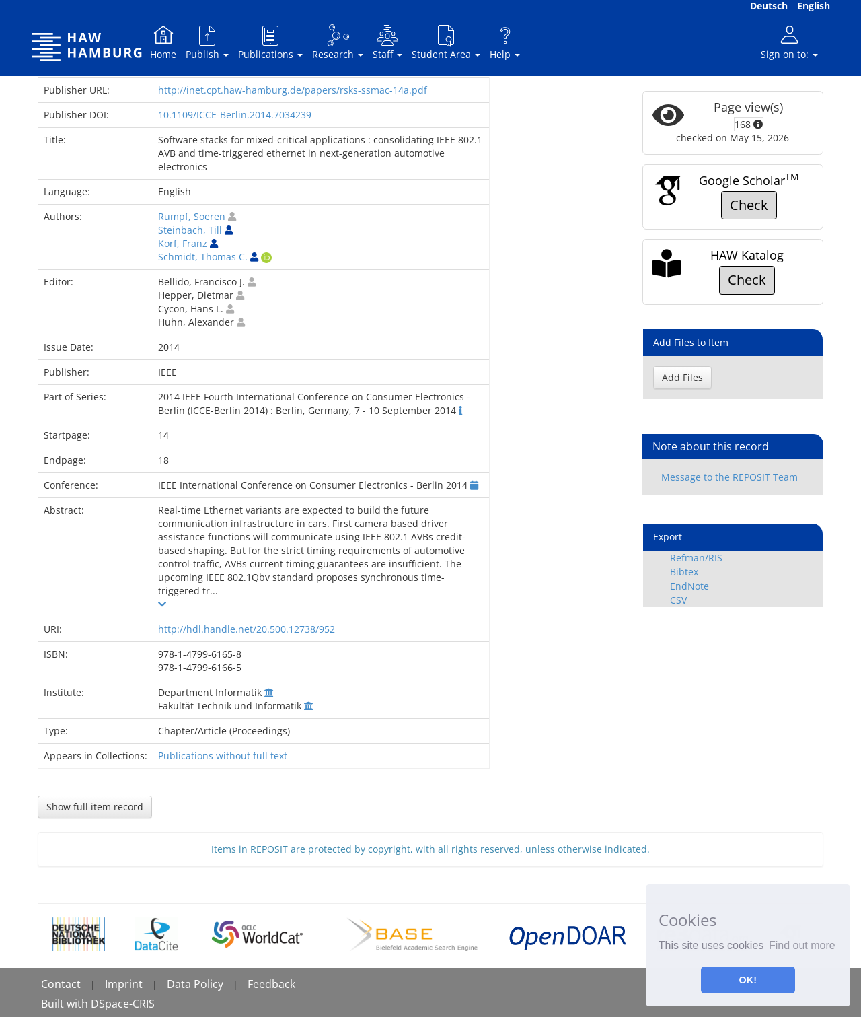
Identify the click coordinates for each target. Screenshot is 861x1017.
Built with (66, 1003)
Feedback (271, 984)
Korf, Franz (182, 243)
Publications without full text (222, 755)
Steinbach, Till (190, 229)
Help (505, 42)
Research (337, 42)
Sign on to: (789, 42)
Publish (207, 42)
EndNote (689, 586)
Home (163, 42)
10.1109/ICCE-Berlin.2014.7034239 (234, 114)
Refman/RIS (696, 557)
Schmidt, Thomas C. (203, 256)
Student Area (446, 42)
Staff (387, 42)
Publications (270, 42)
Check (749, 205)
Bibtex (684, 571)
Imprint (124, 984)
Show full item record (94, 806)
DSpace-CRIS (123, 1003)
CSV (678, 600)
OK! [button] (748, 980)
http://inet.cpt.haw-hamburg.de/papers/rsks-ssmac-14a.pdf (292, 89)
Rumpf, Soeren (191, 216)
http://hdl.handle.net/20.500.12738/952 (246, 629)
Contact (61, 984)
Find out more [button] (802, 945)
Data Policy (195, 984)
